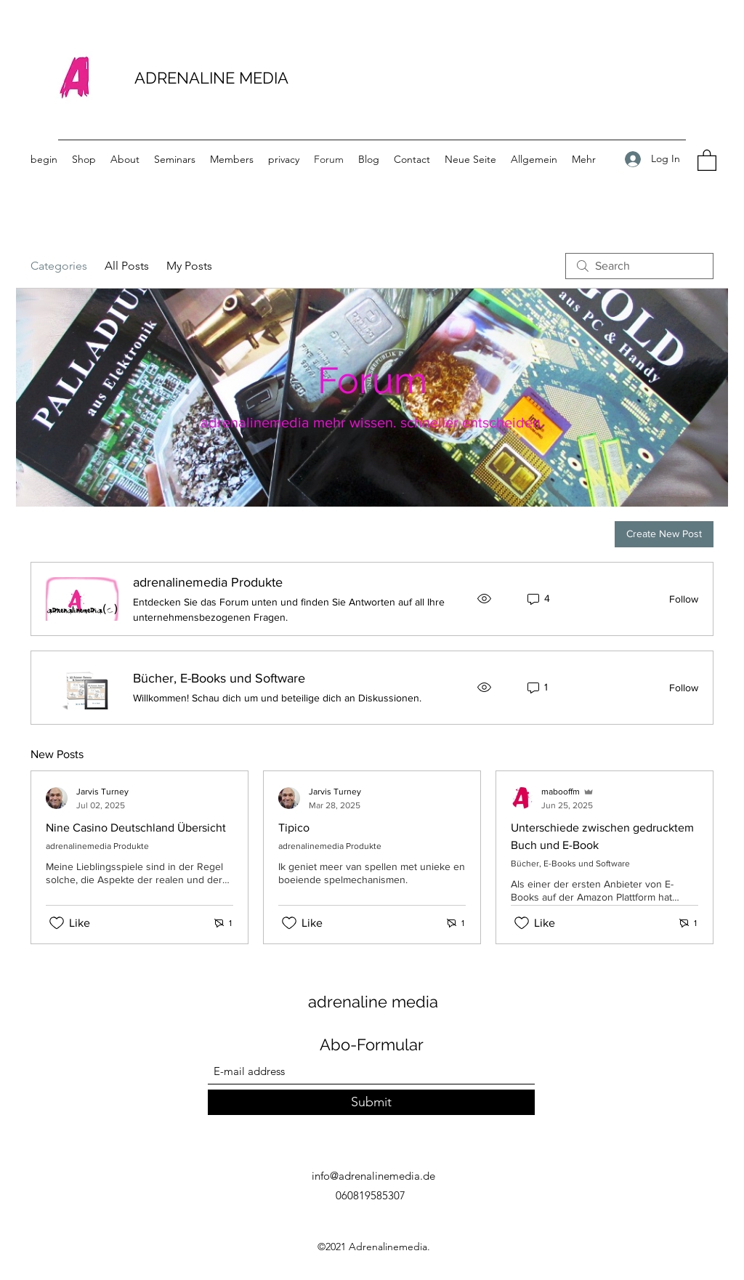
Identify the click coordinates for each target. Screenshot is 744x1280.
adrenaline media (373, 1001)
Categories (59, 266)
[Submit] (371, 1102)
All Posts (127, 266)
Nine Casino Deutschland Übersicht (136, 827)
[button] (707, 159)
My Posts (189, 266)
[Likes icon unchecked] (56, 923)
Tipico (294, 827)
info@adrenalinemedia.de (373, 1176)
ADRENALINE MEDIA (211, 77)
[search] (639, 266)
